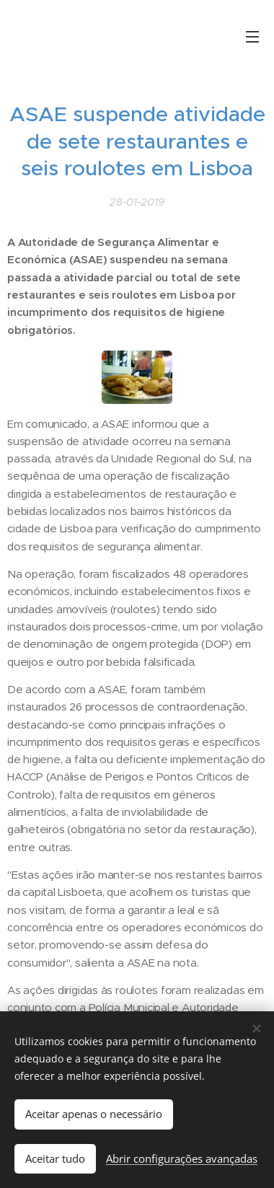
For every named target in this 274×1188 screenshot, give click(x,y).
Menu (252, 37)
